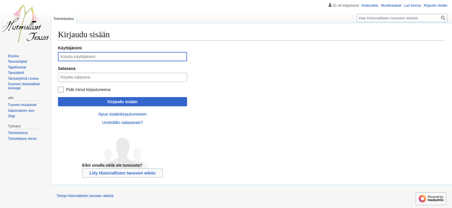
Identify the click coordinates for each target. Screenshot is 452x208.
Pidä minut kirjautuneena (88, 89)
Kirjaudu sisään (123, 101)
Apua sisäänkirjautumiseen (122, 114)
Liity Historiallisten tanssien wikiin (123, 173)
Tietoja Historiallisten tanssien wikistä (85, 196)
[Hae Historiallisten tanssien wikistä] (402, 18)
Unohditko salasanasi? (122, 122)
